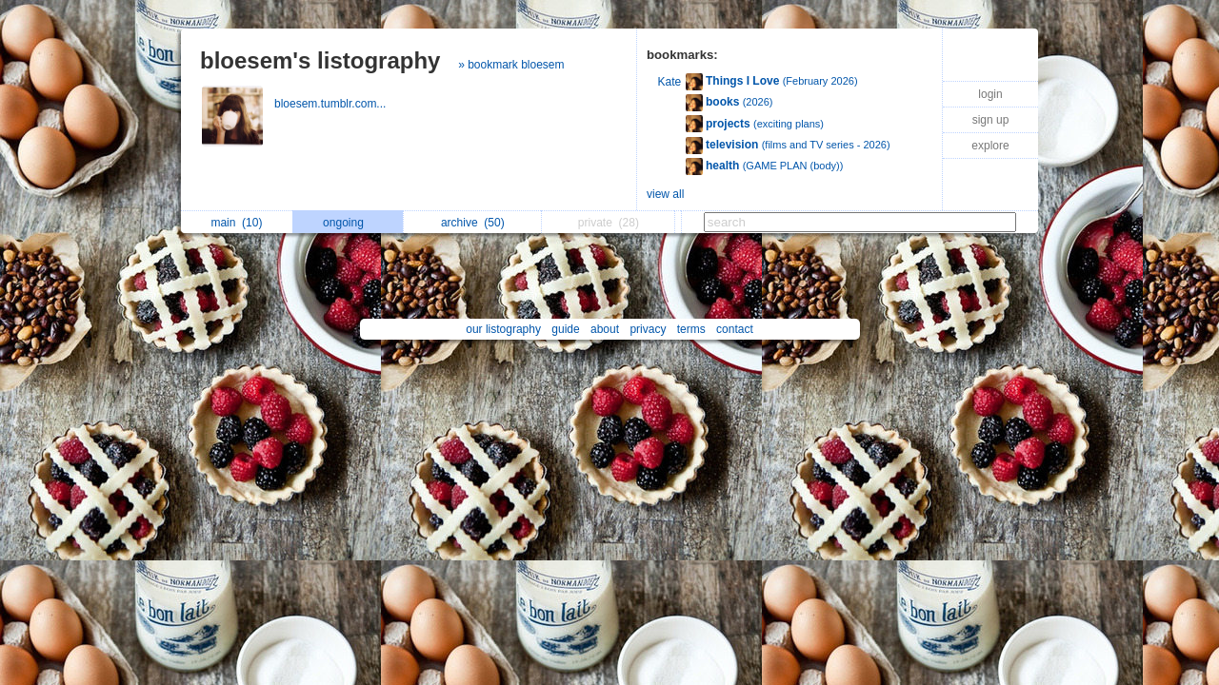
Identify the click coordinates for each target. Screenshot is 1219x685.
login (990, 94)
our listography (503, 329)
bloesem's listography (320, 60)
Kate (670, 81)
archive (473, 222)
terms (691, 329)
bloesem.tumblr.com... (332, 103)
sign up (990, 120)
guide (565, 329)
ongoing (348, 222)
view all (665, 194)
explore (990, 145)
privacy (647, 329)
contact (734, 329)
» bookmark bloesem (511, 64)
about (604, 329)
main (236, 222)
